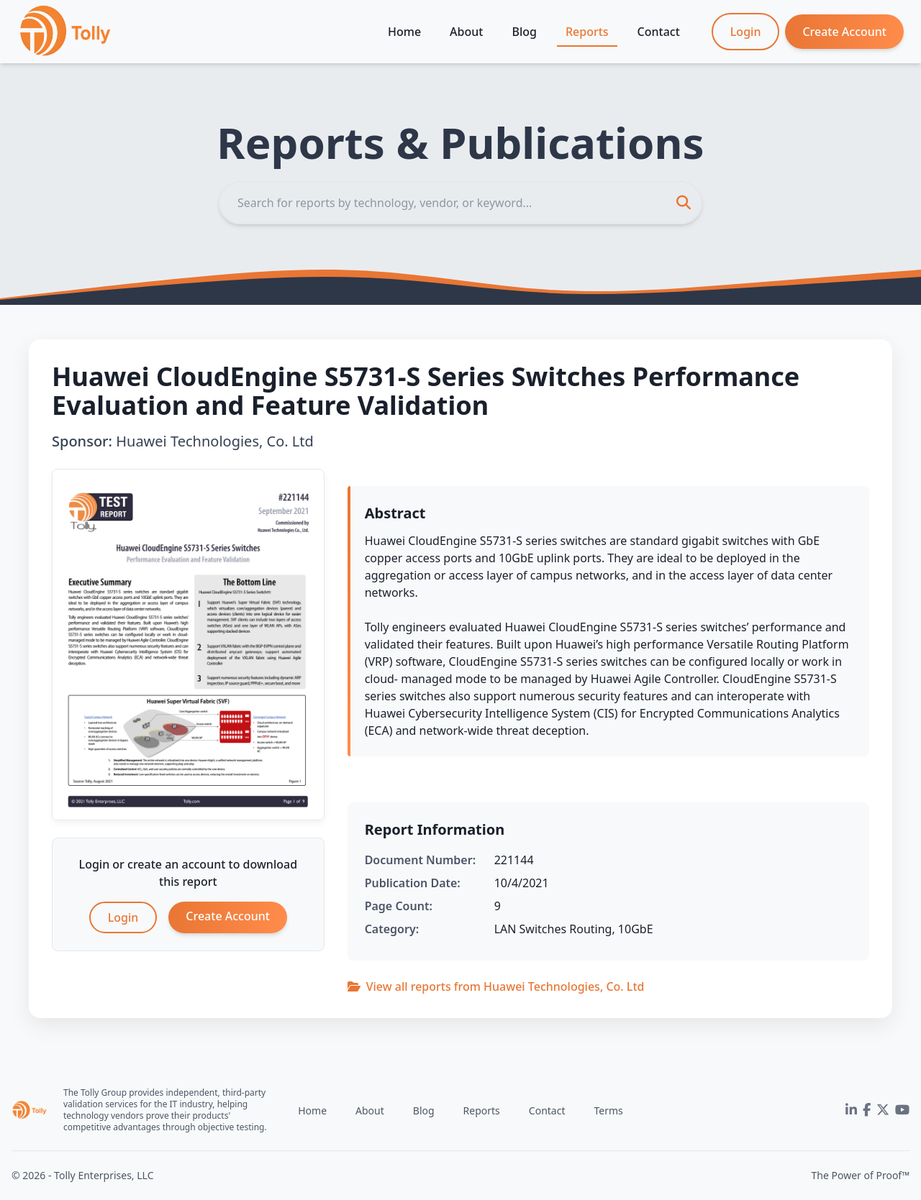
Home (404, 32)
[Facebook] (867, 1110)
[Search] (460, 202)
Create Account (844, 32)
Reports (587, 32)
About (466, 32)
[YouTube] (902, 1110)
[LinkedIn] (851, 1110)
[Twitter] (882, 1110)
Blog (524, 32)
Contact (659, 32)
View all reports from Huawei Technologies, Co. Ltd (496, 986)
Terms (608, 1110)
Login (745, 32)
